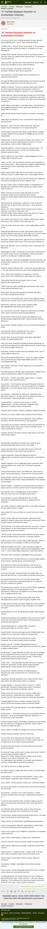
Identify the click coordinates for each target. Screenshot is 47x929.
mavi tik (40, 898)
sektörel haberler (34, 896)
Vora (42, 896)
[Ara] (45, 2)
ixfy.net (20, 896)
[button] (2, 2)
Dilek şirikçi (5, 18)
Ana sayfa (41, 913)
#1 (45, 29)
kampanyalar (7, 896)
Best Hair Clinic (27, 898)
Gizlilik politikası (26, 913)
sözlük (26, 896)
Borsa (20, 898)
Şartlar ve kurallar (14, 913)
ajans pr (14, 896)
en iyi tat (35, 898)
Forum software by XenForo (15, 918)
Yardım (35, 913)
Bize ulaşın (4, 913)
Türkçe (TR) (5, 910)
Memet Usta (8, 898)
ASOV (15, 898)
